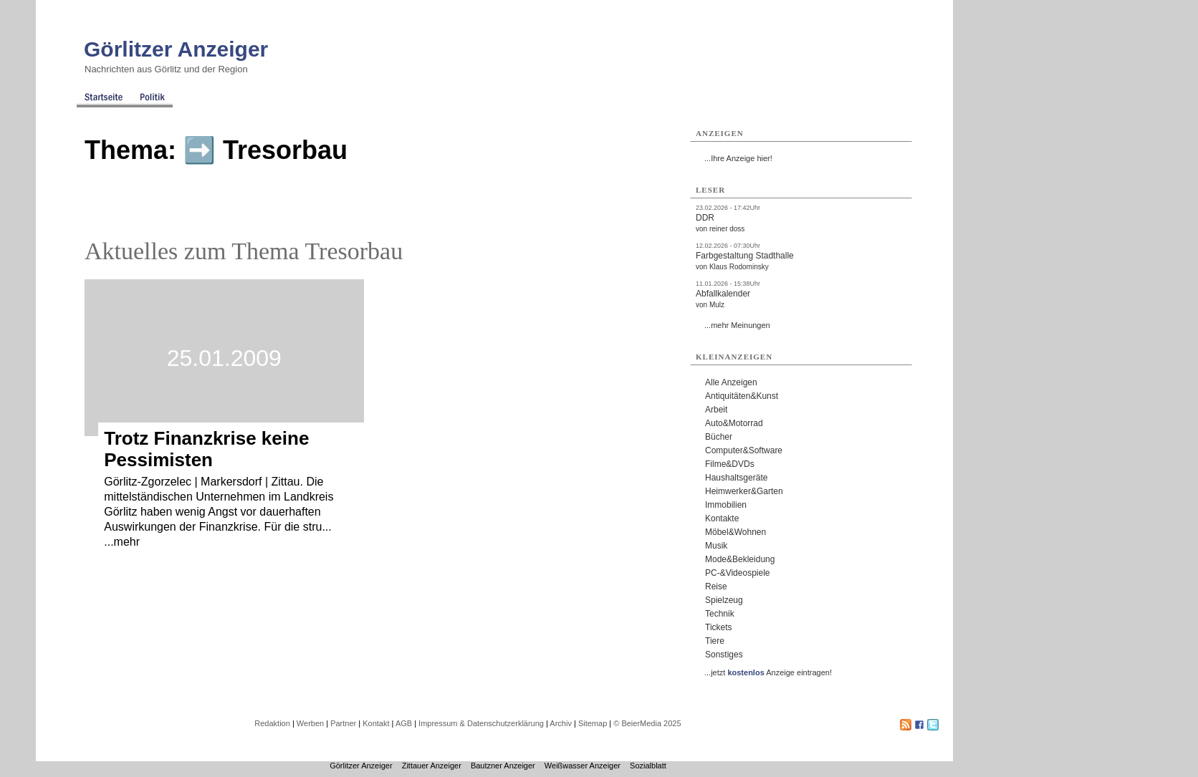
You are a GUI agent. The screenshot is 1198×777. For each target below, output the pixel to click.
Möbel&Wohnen (735, 532)
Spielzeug (724, 600)
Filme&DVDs (729, 464)
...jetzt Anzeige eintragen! (768, 672)
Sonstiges (724, 654)
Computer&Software (743, 450)
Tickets (718, 627)
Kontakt (376, 723)
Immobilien (726, 504)
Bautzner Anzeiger (503, 765)
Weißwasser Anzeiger (582, 765)
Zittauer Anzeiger (431, 765)
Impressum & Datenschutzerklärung (481, 723)
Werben (310, 723)
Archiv (561, 723)
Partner (343, 723)
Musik (716, 545)
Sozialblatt (648, 765)
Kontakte (722, 518)
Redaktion (272, 723)
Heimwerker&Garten (744, 491)
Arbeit (716, 409)
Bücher (718, 436)
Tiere (714, 641)
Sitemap (592, 723)
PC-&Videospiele (737, 572)
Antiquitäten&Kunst (741, 396)
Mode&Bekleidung (740, 559)
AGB (404, 723)
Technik (719, 613)
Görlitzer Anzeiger (176, 49)
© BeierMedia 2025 (647, 723)
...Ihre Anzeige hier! (738, 158)
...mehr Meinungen (737, 325)
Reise (716, 586)
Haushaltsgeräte (736, 477)
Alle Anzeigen (731, 382)
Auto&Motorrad (734, 423)
